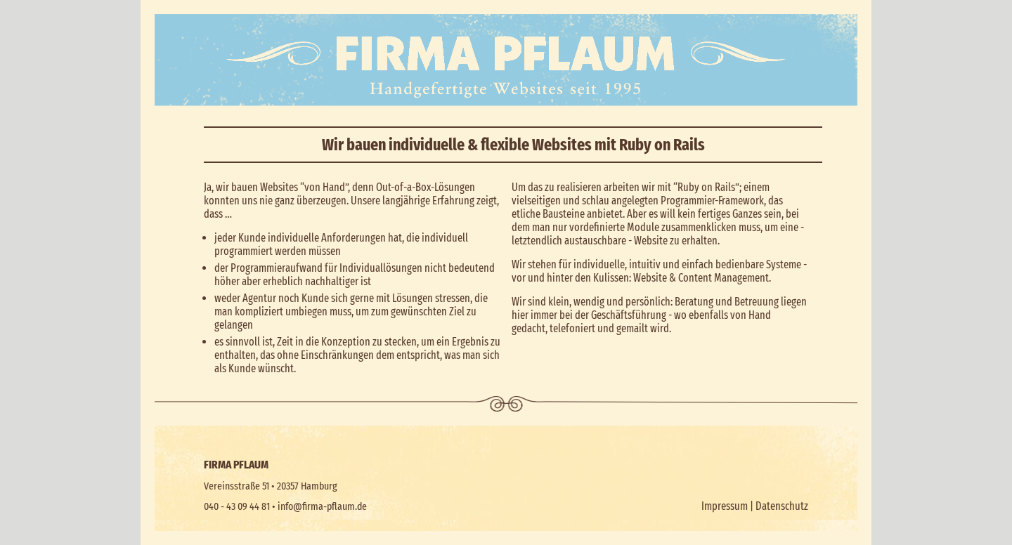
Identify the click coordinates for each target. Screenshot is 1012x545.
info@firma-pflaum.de (322, 506)
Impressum (724, 506)
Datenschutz (781, 506)
